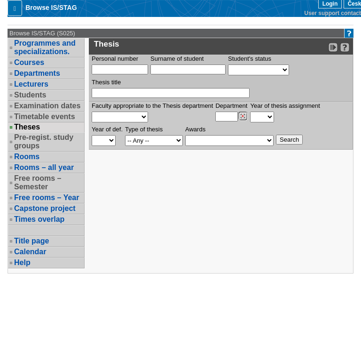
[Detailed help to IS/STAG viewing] (345, 47)
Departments (37, 73)
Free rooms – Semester (37, 182)
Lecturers (31, 84)
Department (231, 105)
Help (22, 262)
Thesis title (106, 82)
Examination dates (47, 106)
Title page (31, 241)
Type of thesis (144, 129)
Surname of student (177, 58)
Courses (29, 62)
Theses (27, 127)
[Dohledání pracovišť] (243, 116)
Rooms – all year (44, 167)
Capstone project (45, 208)
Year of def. (107, 129)
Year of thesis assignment (285, 105)
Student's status (249, 58)
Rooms (26, 157)
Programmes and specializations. (45, 47)
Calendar (30, 252)
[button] (15, 8)
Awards (195, 129)
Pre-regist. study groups (43, 141)
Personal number (115, 58)
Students (30, 95)
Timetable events (44, 117)
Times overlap (39, 219)
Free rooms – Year (46, 198)
